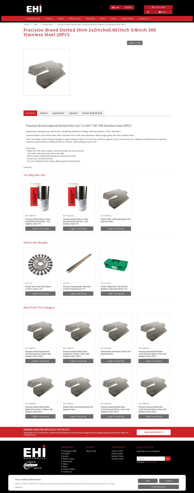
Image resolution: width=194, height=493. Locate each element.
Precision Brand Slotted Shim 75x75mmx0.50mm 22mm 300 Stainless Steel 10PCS (38, 353)
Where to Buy (74, 18)
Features (43, 113)
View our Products (153, 432)
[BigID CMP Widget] (97, 483)
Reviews (92, 113)
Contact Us (144, 18)
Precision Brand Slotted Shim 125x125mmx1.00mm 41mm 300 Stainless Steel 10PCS (152, 353)
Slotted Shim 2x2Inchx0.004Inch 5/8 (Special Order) (78, 408)
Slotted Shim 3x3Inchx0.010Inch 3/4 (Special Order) (115, 352)
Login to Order (135, 43)
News (113, 18)
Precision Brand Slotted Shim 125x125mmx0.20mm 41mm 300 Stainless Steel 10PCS (152, 409)
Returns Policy (117, 456)
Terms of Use (117, 451)
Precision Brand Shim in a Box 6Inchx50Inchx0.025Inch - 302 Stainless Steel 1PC (37, 221)
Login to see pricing (40, 228)
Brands (61, 18)
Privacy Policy (117, 453)
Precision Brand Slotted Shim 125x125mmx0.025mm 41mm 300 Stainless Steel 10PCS (115, 409)
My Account (91, 451)
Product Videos (127, 18)
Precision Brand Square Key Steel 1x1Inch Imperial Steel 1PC (77, 287)
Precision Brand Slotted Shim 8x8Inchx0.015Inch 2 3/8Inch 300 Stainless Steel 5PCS (39, 409)
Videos (103, 18)
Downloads (90, 18)
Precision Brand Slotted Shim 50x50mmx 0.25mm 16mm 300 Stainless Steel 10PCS (76, 353)
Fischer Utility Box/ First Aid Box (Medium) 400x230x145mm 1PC (114, 287)
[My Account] (116, 7)
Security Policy (118, 458)
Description (30, 113)
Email (162, 12)
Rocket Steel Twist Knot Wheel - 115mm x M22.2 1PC (38, 287)
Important (73, 113)
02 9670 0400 (158, 7)
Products (49, 18)
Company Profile (33, 18)
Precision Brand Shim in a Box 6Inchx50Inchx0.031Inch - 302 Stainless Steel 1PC (75, 221)
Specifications (58, 113)
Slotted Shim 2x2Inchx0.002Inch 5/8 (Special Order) (115, 220)
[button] (148, 12)
